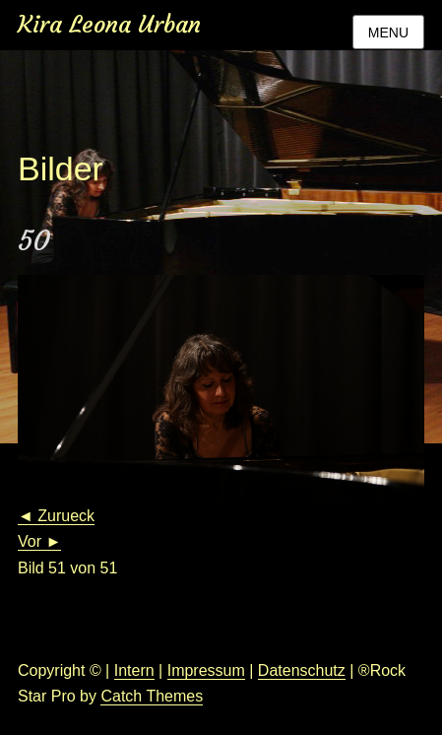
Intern (134, 670)
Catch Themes (151, 696)
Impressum (206, 670)
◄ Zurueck (56, 515)
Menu (388, 32)
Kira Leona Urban (109, 24)
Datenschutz (302, 670)
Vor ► (39, 541)
